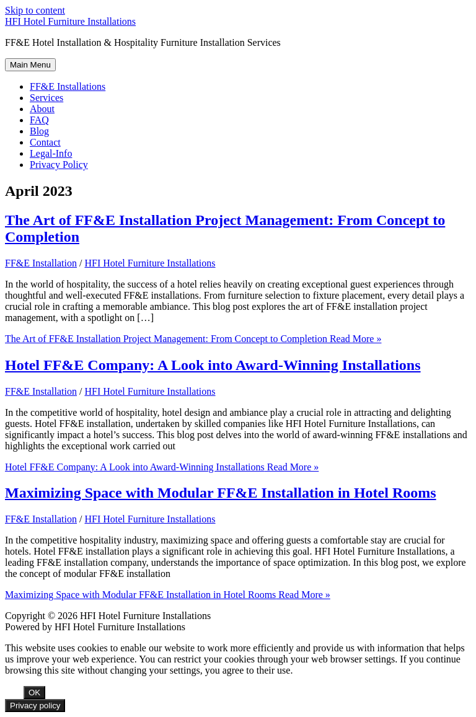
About (42, 108)
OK (34, 692)
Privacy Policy (59, 164)
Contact (45, 142)
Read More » (193, 338)
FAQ (39, 120)
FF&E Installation (41, 263)
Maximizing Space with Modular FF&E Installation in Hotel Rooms (220, 493)
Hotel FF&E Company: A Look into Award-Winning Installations (213, 365)
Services (46, 97)
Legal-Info (51, 153)
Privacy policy (35, 705)
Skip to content (35, 10)
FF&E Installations (67, 86)
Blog (39, 131)
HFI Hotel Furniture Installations (70, 21)
